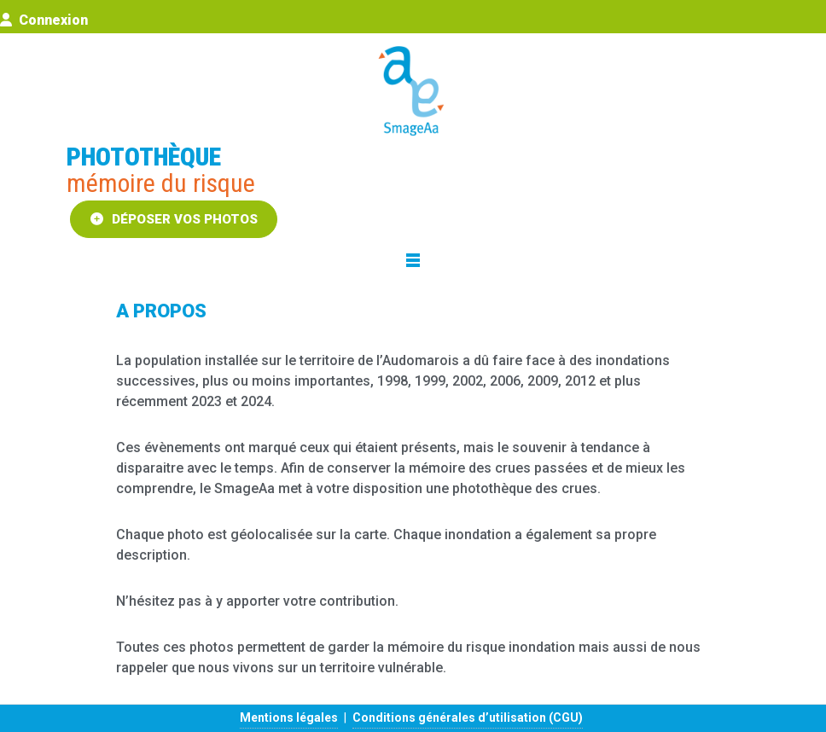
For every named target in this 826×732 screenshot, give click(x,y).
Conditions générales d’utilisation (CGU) (467, 717)
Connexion (44, 20)
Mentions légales (289, 717)
